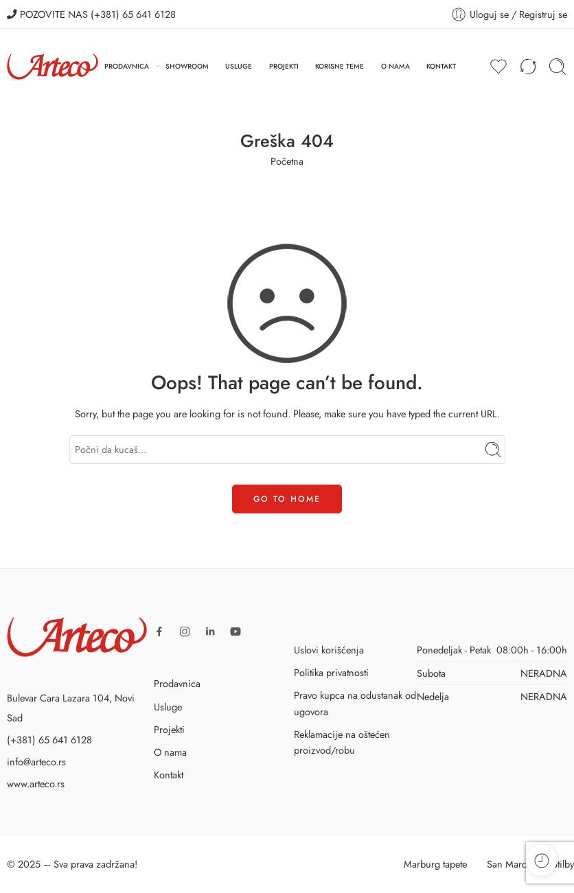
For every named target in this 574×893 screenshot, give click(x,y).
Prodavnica (177, 683)
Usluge (168, 706)
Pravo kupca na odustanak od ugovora (355, 703)
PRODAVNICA (126, 66)
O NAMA (395, 66)
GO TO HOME (287, 499)
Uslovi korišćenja (329, 649)
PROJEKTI (284, 66)
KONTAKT (441, 66)
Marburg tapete (435, 864)
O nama (170, 752)
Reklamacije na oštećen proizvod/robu (342, 742)
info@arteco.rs (36, 761)
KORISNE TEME (339, 66)
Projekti (169, 729)
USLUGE (238, 66)
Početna (287, 161)
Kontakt (168, 774)
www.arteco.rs (36, 783)
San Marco (509, 864)
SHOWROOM (187, 66)
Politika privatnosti (331, 672)
